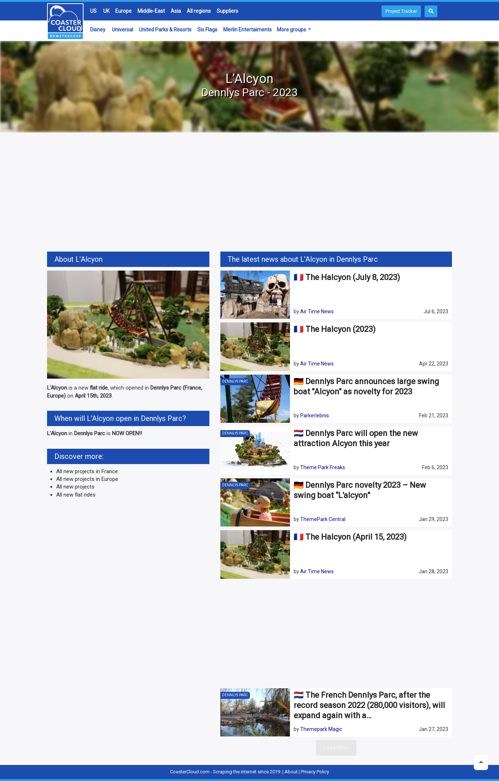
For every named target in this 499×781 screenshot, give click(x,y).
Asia (176, 11)
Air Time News (317, 311)
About (291, 771)
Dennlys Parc (235, 381)
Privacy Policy (315, 771)
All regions (199, 11)
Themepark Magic (321, 729)
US (93, 11)
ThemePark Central (322, 519)
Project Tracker (401, 11)
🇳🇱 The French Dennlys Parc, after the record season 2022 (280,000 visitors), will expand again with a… (369, 705)
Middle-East (151, 11)
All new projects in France (87, 471)
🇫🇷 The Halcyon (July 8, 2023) (347, 277)
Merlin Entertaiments (247, 29)
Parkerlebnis (314, 415)
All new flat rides (76, 494)
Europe (123, 11)
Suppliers (227, 11)
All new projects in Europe (87, 479)
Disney (97, 29)
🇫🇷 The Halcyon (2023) (335, 329)
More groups (292, 29)
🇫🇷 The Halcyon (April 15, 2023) (350, 536)
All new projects (75, 486)
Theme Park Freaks (322, 467)
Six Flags (207, 29)
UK (106, 11)
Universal (122, 29)
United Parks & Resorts (165, 29)
